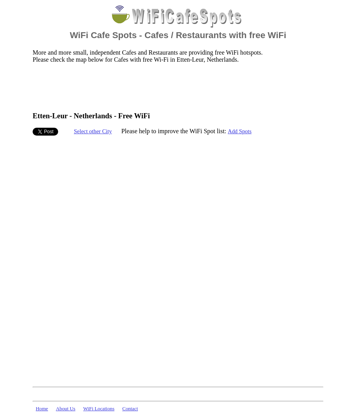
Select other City (93, 131)
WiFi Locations (98, 408)
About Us (65, 408)
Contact (130, 408)
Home (42, 408)
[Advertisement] (176, 87)
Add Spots (239, 131)
